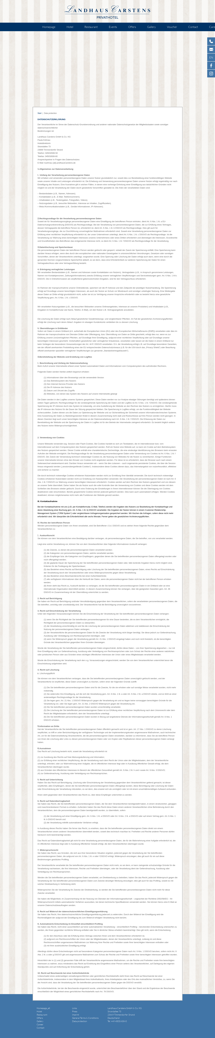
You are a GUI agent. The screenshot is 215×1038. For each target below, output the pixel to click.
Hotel (70, 27)
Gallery (151, 27)
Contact (193, 27)
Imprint (75, 1014)
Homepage (48, 27)
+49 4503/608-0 (119, 1021)
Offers (132, 27)
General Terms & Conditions (85, 1018)
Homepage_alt (43, 1008)
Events (113, 27)
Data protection (79, 1021)
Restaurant (91, 27)
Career (40, 1024)
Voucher (172, 27)
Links (74, 1008)
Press (74, 1011)
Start (40, 113)
